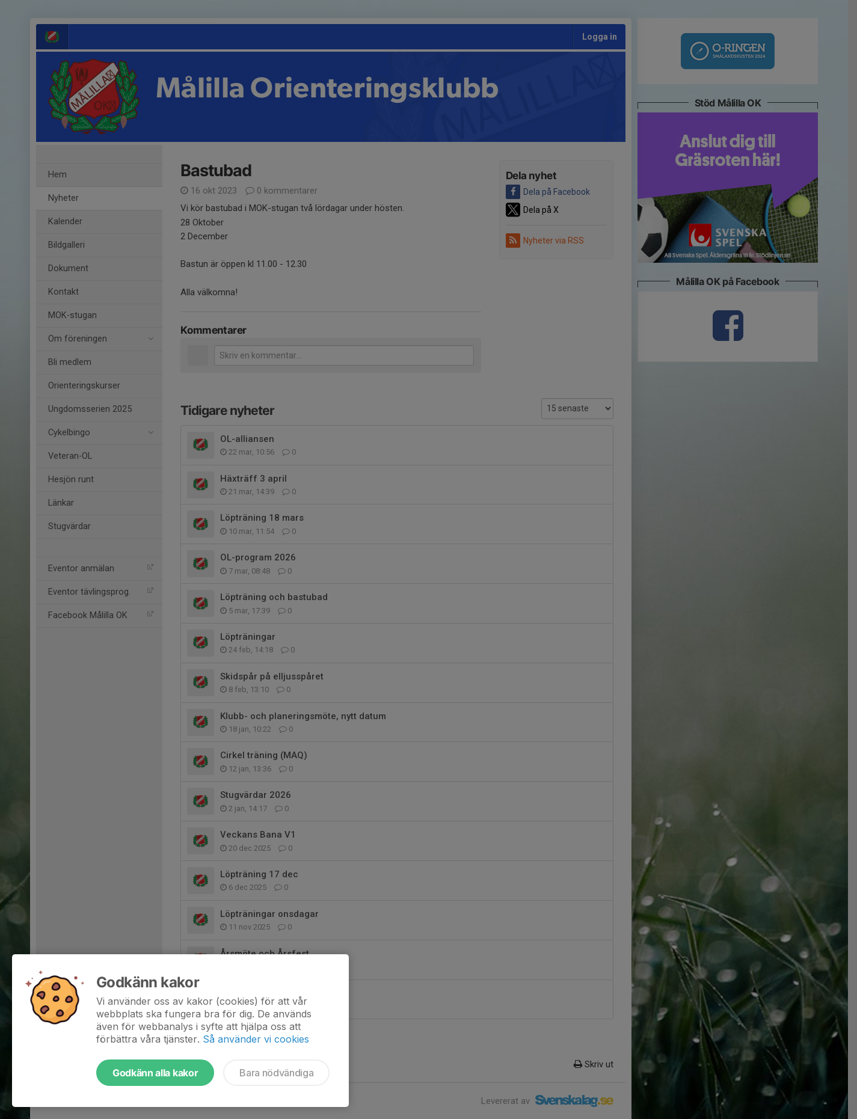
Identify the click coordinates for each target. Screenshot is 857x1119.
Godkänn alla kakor (155, 1073)
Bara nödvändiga (276, 1073)
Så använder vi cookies (256, 1039)
